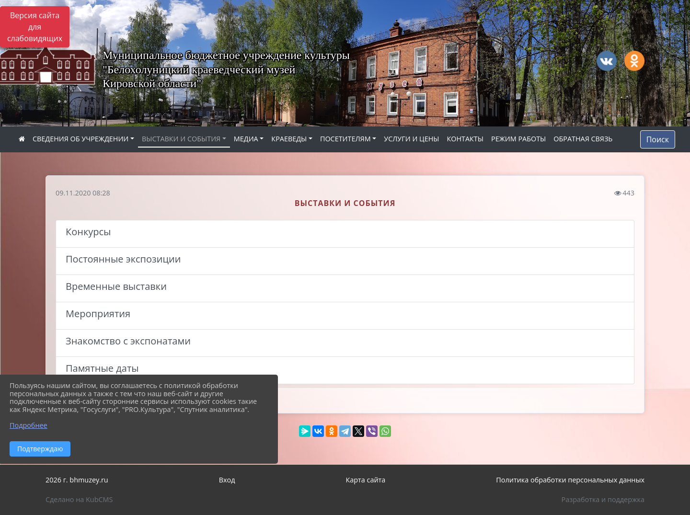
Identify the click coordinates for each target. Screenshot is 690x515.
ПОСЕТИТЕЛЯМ (345, 138)
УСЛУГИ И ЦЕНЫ (411, 138)
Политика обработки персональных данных (570, 479)
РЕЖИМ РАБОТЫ (518, 138)
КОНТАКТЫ (465, 138)
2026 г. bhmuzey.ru (77, 479)
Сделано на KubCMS (79, 499)
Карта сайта (365, 479)
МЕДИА (246, 138)
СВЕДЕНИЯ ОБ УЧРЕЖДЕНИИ (80, 138)
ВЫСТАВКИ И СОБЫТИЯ (181, 138)
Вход (227, 479)
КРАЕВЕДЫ (289, 138)
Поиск (657, 139)
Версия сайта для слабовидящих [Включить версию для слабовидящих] (34, 27)
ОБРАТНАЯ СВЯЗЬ (582, 138)
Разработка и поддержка (603, 499)
